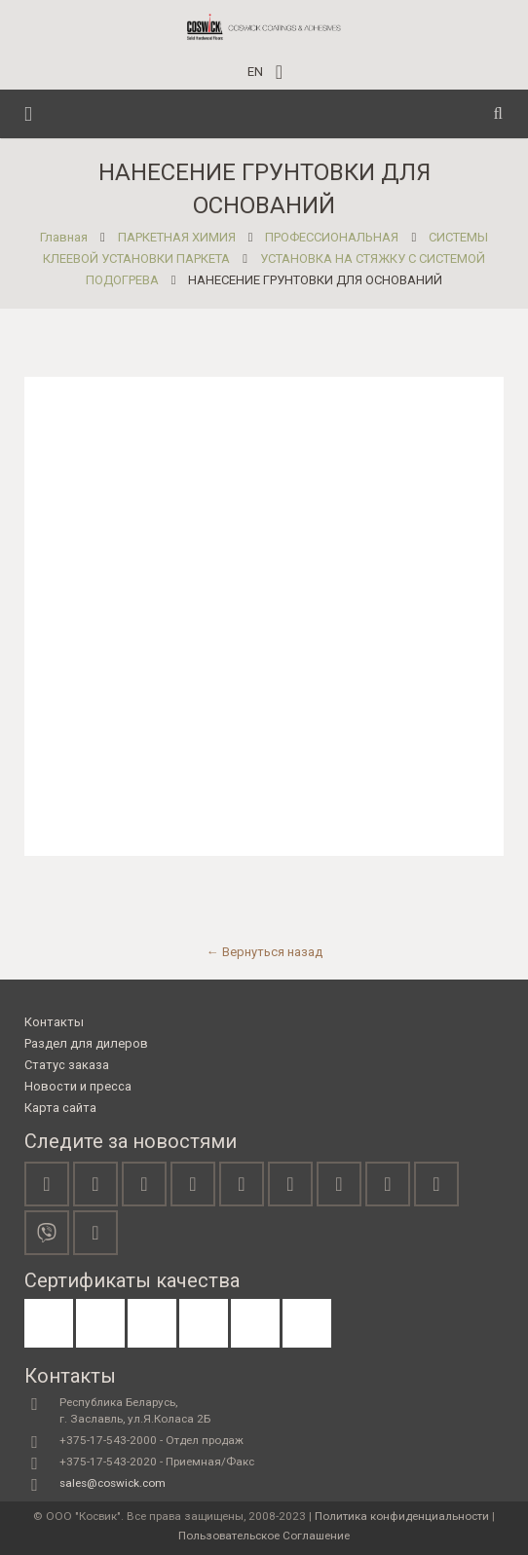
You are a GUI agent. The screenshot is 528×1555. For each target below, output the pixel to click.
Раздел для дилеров (86, 1043)
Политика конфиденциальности (402, 1516)
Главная (64, 237)
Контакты (54, 1022)
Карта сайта (60, 1107)
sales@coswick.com (112, 1483)
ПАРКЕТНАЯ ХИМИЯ (177, 237)
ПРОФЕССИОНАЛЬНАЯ (331, 237)
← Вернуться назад (264, 951)
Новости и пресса (78, 1086)
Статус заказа (66, 1064)
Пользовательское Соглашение (264, 1535)
